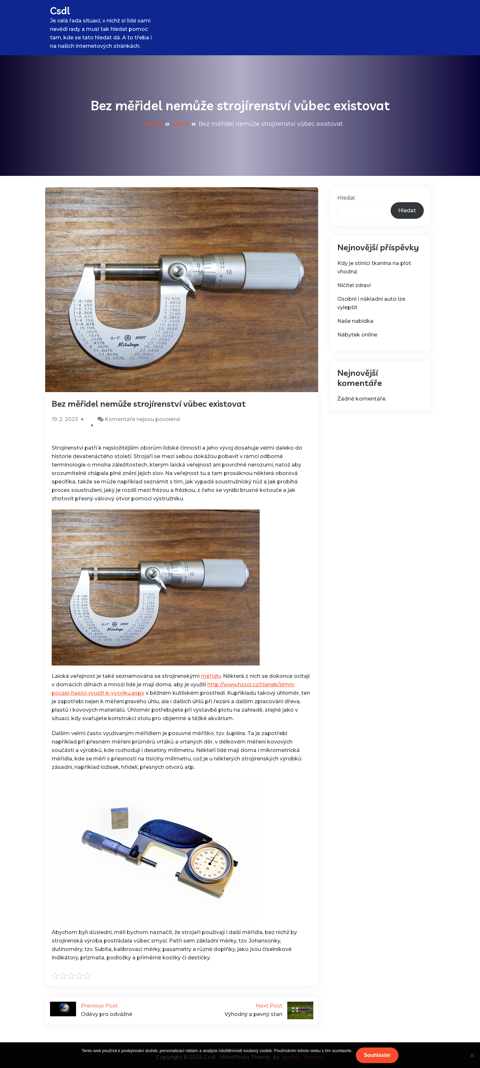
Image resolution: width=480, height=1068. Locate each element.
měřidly (211, 676)
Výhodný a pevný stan (247, 1009)
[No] (472, 1055)
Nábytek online (357, 335)
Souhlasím (377, 1055)
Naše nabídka (355, 321)
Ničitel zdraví (354, 285)
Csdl (60, 11)
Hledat (346, 198)
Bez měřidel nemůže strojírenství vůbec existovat (149, 403)
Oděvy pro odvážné (116, 1009)
